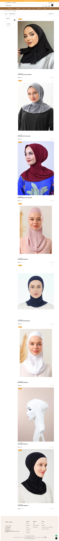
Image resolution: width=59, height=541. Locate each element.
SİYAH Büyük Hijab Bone (23, 505)
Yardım (34, 523)
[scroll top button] (56, 538)
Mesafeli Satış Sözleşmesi (36, 525)
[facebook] (28, 519)
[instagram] (31, 519)
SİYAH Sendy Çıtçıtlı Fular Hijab (24, 74)
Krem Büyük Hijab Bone (23, 444)
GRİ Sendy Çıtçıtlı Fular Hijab (24, 136)
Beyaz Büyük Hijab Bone (23, 382)
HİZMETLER (34, 521)
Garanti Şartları (28, 530)
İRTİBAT (43, 521)
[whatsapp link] (56, 536)
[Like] (52, 19)
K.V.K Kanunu (27, 527)
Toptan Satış (27, 523)
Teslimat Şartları (28, 532)
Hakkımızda (43, 525)
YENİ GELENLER (18, 8)
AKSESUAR (45, 8)
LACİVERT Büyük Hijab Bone (24, 320)
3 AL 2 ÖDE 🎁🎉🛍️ (10, 8)
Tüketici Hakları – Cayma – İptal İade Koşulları (47, 527)
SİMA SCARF (39, 8)
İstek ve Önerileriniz (35, 527)
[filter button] (14, 20)
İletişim (42, 523)
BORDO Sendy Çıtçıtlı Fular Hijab (25, 197)
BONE (50, 8)
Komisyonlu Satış (28, 525)
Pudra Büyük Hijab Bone (23, 259)
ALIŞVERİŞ (27, 521)
